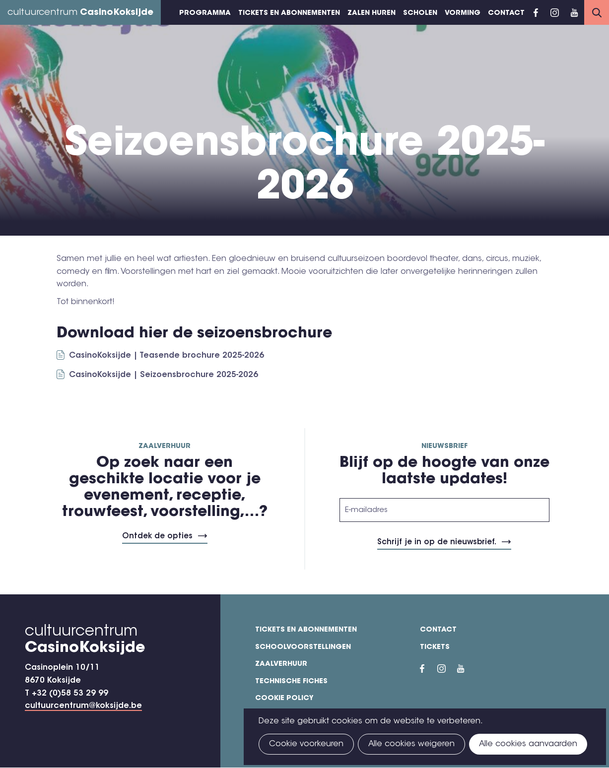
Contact (506, 13)
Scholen (420, 13)
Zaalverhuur (281, 664)
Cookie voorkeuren (306, 744)
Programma (205, 13)
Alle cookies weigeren (411, 744)
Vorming (462, 13)
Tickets (435, 647)
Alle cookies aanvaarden (528, 744)
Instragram (554, 12)
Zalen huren (371, 13)
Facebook (535, 12)
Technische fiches (291, 681)
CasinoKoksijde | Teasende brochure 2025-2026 (166, 356)
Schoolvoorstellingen (303, 647)
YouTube (574, 12)
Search (596, 12)
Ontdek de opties (157, 536)
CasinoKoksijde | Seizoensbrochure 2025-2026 (163, 375)
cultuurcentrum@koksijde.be (83, 706)
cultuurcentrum (80, 12)
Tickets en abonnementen (289, 13)
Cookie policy (284, 698)
